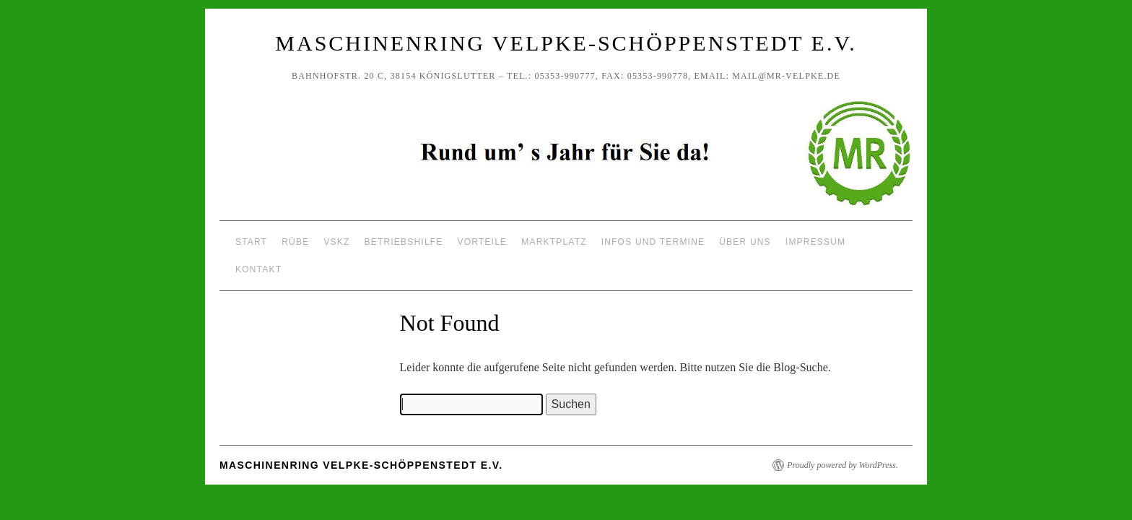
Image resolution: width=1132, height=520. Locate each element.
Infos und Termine (653, 242)
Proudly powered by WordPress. (842, 465)
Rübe (295, 242)
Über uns (745, 242)
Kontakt (258, 269)
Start (251, 242)
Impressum (815, 242)
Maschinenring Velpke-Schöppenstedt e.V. (565, 43)
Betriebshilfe (404, 242)
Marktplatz (553, 242)
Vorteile (483, 242)
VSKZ (336, 242)
